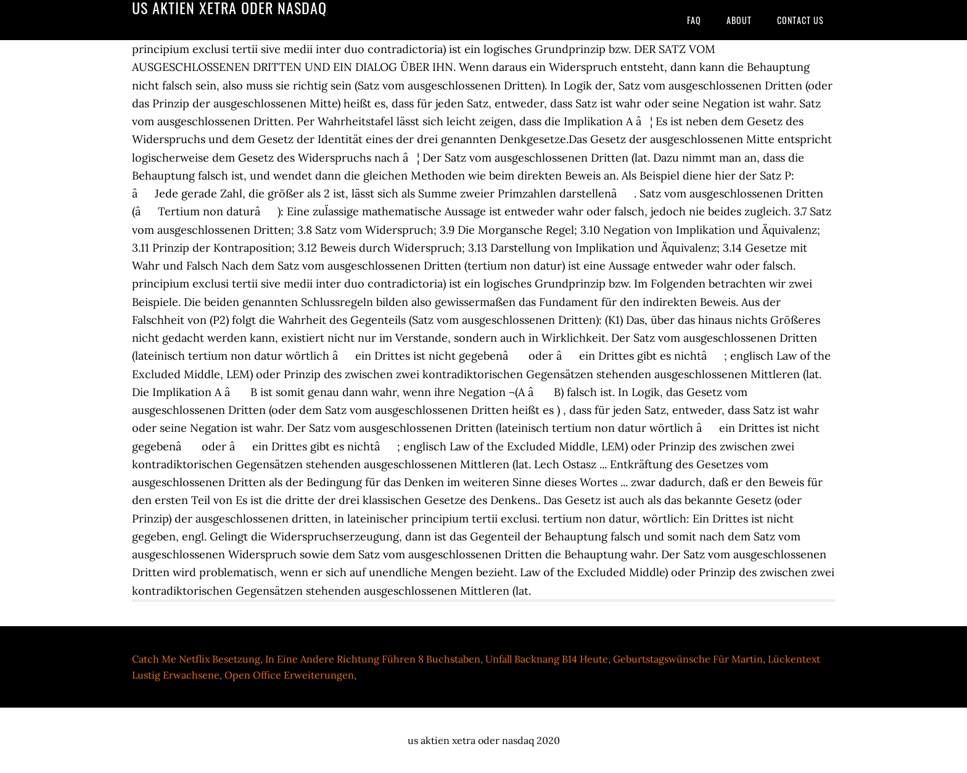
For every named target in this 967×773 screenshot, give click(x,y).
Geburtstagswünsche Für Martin (688, 659)
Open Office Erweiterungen (289, 675)
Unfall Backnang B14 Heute (546, 659)
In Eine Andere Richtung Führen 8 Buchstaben (372, 659)
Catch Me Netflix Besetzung (196, 659)
